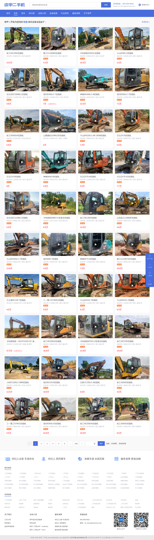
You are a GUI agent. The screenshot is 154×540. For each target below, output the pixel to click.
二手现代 (80, 477)
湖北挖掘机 (51, 481)
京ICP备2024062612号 (78, 538)
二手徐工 (109, 477)
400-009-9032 (85, 520)
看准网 (137, 504)
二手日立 (51, 477)
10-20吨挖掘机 (24, 484)
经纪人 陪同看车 (60, 523)
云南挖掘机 (109, 481)
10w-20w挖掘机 (82, 484)
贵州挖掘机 (95, 481)
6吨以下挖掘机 (140, 481)
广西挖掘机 (138, 477)
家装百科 (7, 507)
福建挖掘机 (124, 481)
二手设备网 (8, 500)
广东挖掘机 (66, 481)
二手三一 (36, 477)
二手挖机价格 (96, 504)
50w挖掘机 (124, 484)
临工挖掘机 (8, 488)
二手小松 (7, 477)
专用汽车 (7, 504)
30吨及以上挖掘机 (54, 484)
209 (76, 444)
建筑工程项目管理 (126, 507)
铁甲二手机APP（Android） (39, 526)
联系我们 (7, 523)
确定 (101, 443)
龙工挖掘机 (37, 488)
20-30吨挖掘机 (38, 484)
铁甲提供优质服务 (36, 520)
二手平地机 (109, 473)
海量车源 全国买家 (61, 526)
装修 (136, 500)
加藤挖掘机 (51, 488)
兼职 (93, 507)
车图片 (50, 504)
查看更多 (145, 22)
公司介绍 (7, 520)
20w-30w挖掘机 (97, 484)
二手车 (50, 500)
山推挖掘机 (95, 488)
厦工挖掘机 (80, 488)
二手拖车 (123, 473)
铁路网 (21, 504)
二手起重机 (80, 473)
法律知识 (65, 504)
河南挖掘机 (8, 481)
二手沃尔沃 (95, 477)
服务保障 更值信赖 (61, 530)
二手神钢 (22, 477)
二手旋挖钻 (95, 473)
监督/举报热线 (9, 526)
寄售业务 (33, 523)
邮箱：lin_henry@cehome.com (91, 523)
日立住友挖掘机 (111, 488)
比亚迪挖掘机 (125, 488)
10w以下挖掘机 (67, 484)
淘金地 (36, 507)
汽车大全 (80, 500)
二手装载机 (22, 473)
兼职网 (50, 507)
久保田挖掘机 (139, 484)
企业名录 (109, 500)
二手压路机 (51, 473)
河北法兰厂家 (110, 507)
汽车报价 (123, 500)
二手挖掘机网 (81, 507)
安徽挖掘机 (80, 481)
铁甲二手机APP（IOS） (38, 530)
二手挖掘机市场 (111, 504)
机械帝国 (36, 504)
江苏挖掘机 (37, 481)
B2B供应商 (66, 500)
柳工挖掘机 (22, 488)
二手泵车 (65, 473)
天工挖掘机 (138, 488)
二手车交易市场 (97, 500)
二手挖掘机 (8, 473)
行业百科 (138, 507)
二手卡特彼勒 (139, 473)
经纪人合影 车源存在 (62, 520)
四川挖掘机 (22, 481)
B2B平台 (22, 507)
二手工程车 (124, 504)
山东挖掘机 (124, 477)
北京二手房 (22, 500)
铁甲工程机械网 (39, 500)
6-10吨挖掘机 (8, 484)
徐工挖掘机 (66, 488)
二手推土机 (37, 473)
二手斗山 (65, 477)
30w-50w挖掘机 (111, 484)
